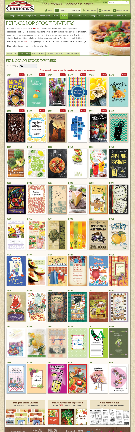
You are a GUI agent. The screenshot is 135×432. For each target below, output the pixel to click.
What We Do (121, 16)
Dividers (64, 16)
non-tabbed (55, 41)
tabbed (65, 41)
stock (75, 32)
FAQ (104, 2)
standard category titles (17, 38)
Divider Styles (12, 54)
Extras (72, 16)
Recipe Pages (31, 16)
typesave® (106, 10)
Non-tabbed (65, 38)
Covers (55, 16)
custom (83, 32)
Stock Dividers (25, 54)
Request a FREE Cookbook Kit (70, 10)
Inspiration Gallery (72, 54)
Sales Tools (81, 16)
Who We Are (109, 16)
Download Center (122, 10)
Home (50, 10)
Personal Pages (44, 16)
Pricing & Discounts (16, 16)
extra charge (81, 41)
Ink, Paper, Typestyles (55, 54)
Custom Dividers (38, 54)
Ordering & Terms (95, 16)
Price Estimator (91, 10)
